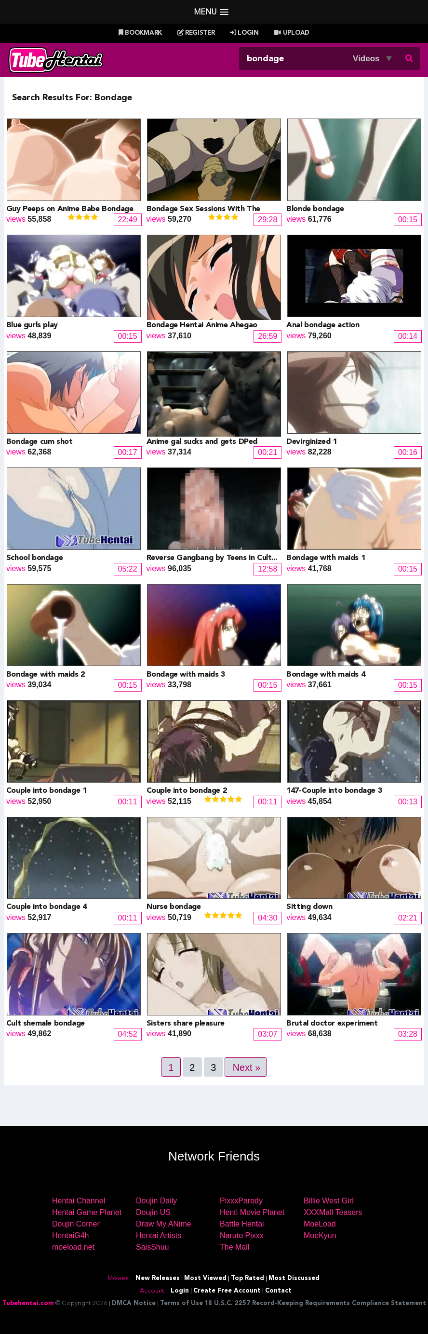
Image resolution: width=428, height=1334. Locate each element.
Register (196, 33)
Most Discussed (294, 1278)
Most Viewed (205, 1278)
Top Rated (247, 1278)
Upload (291, 33)
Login (244, 33)
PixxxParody (241, 1201)
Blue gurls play (32, 325)
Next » (247, 1067)
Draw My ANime (163, 1224)
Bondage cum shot (39, 442)
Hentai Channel (78, 1201)
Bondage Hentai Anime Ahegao (202, 325)
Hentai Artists (158, 1235)
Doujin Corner (76, 1224)
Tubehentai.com (28, 1303)
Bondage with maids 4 (325, 675)
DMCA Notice (134, 1303)
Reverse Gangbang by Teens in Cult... (212, 558)
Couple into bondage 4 (46, 907)
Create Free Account (227, 1291)
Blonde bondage (315, 209)
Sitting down (309, 907)
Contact (278, 1291)
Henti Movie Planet (252, 1212)
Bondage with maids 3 (186, 675)
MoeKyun (320, 1235)
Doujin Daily (156, 1201)
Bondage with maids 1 (325, 558)
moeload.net (73, 1247)
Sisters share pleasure (186, 1023)
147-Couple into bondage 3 (334, 791)
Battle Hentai (242, 1224)
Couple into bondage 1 (46, 791)
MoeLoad (320, 1224)
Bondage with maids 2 (45, 675)
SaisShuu (152, 1247)
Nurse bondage (174, 907)
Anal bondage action (322, 325)
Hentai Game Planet (86, 1212)
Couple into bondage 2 (187, 791)
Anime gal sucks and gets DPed (202, 442)
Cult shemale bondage (45, 1023)
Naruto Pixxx (242, 1235)
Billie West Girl (329, 1201)
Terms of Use (181, 1303)
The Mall (234, 1247)
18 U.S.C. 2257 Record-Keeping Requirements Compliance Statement (315, 1303)
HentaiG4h (70, 1235)
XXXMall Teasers (333, 1212)
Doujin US (153, 1212)
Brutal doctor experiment (331, 1023)
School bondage (34, 558)
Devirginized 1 (311, 442)
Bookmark (140, 33)
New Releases (157, 1278)
